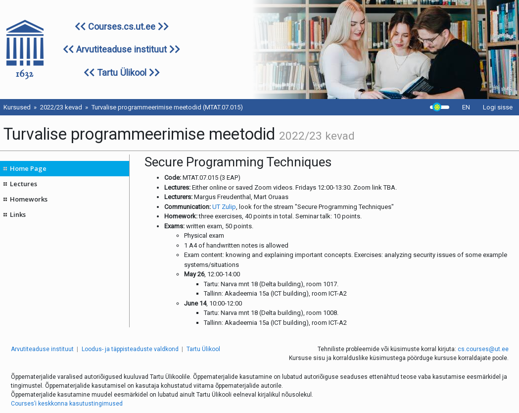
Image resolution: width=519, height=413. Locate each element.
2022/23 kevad (61, 107)
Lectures (23, 183)
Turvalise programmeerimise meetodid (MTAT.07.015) (167, 107)
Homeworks (28, 199)
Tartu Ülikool (122, 72)
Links (18, 214)
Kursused (17, 107)
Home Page (28, 168)
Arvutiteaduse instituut (121, 49)
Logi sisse (498, 107)
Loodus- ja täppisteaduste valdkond (130, 349)
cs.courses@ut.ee (483, 349)
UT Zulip (224, 206)
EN (466, 107)
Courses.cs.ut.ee (122, 26)
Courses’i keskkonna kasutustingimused (67, 403)
